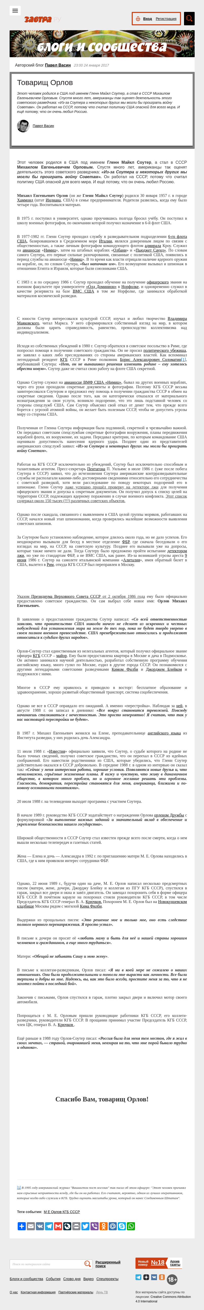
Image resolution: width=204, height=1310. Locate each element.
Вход (147, 19)
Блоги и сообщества (26, 1279)
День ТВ (102, 1292)
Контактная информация (38, 1292)
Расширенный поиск (108, 1264)
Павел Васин (58, 65)
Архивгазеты (175, 1263)
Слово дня (72, 1279)
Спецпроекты (107, 1279)
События (53, 1279)
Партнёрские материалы (75, 1292)
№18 (157, 1262)
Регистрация (166, 19)
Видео (88, 1279)
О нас (14, 1292)
